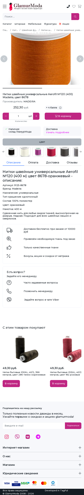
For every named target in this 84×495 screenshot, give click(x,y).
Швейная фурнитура (33, 30)
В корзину (63, 116)
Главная (7, 30)
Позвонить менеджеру (38, 291)
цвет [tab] (42, 141)
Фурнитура (50, 23)
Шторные (19, 23)
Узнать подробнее (57, 132)
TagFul (64, 490)
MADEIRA (29, 101)
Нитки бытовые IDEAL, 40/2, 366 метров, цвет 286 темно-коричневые (24, 373)
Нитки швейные (50, 30)
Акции (64, 23)
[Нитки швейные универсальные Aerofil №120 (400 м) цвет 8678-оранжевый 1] (62, 88)
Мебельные (34, 23)
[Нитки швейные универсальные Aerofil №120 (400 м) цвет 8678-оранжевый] (22, 88)
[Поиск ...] (37, 16)
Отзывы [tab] (72, 162)
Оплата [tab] (33, 162)
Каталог (7, 23)
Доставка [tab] (52, 162)
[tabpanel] (42, 152)
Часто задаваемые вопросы (41, 282)
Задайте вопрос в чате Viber (41, 299)
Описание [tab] (13, 162)
